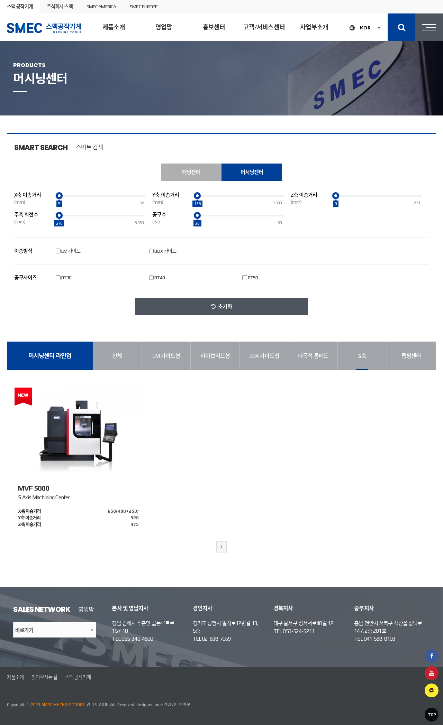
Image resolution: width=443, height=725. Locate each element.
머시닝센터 (197, 84)
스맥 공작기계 (20, 6)
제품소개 (113, 27)
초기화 (225, 306)
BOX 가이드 (165, 251)
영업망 (163, 27)
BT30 (66, 277)
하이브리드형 (215, 356)
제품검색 (416, 84)
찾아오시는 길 (44, 677)
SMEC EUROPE (143, 6)
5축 (362, 356)
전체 (117, 356)
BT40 (159, 277)
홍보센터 (214, 27)
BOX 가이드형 (264, 356)
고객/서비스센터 (264, 27)
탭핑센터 (411, 356)
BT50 (253, 277)
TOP (432, 714)
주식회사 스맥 (60, 6)
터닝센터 (153, 84)
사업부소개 (314, 27)
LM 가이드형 (166, 356)
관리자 (92, 704)
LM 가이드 (71, 251)
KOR (365, 27)
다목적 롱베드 (313, 356)
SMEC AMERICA (101, 6)
